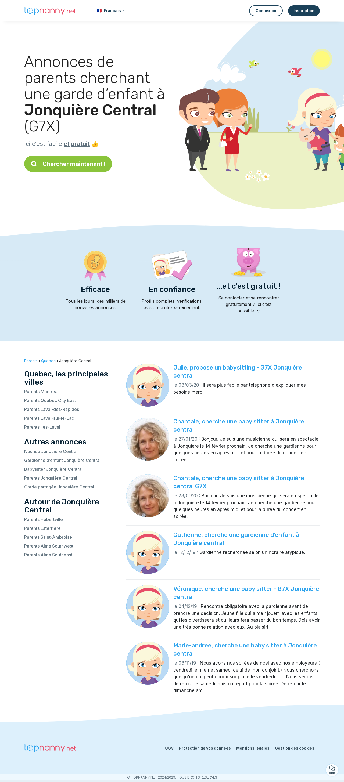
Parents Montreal (41, 391)
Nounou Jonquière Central (51, 451)
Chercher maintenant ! (68, 163)
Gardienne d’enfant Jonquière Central (62, 460)
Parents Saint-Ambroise (48, 537)
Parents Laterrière (42, 528)
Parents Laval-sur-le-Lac (49, 418)
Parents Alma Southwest (48, 546)
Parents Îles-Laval (42, 427)
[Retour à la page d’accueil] (51, 10)
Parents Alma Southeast (48, 554)
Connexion (266, 10)
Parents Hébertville (43, 519)
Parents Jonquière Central (50, 478)
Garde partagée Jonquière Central (59, 487)
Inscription (303, 10)
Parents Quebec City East (50, 400)
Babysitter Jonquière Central (53, 469)
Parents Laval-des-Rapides (51, 409)
